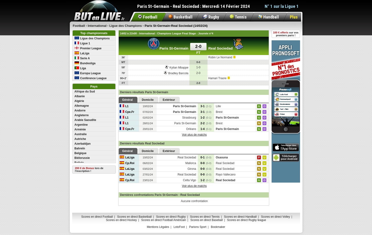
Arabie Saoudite (85, 120)
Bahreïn (80, 148)
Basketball (181, 16)
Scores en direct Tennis (205, 216)
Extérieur (169, 99)
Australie (81, 134)
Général (127, 99)
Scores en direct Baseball (206, 220)
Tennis (238, 16)
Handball (268, 16)
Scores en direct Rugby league (246, 220)
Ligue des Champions (92, 38)
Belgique (81, 153)
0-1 (206, 157)
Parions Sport (198, 227)
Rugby (210, 16)
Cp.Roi (127, 163)
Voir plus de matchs (194, 134)
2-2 (206, 123)
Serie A (82, 58)
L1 (124, 106)
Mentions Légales (158, 227)
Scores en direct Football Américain (163, 220)
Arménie (80, 129)
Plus (294, 16)
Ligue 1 (82, 43)
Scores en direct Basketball (134, 216)
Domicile (148, 99)
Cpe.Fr (127, 112)
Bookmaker (218, 227)
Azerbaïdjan (83, 143)
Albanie (80, 96)
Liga (80, 68)
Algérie (79, 101)
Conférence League (91, 78)
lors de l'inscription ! (89, 169)
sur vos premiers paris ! (285, 34)
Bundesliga (85, 63)
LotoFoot (179, 227)
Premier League (88, 48)
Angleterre (82, 115)
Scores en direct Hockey (121, 220)
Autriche (80, 139)
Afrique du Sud (85, 91)
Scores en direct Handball (240, 216)
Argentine (81, 124)
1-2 (206, 117)
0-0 (206, 163)
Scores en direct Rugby (171, 216)
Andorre (80, 110)
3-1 (206, 106)
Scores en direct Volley (275, 216)
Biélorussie (82, 158)
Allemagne (82, 105)
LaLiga (82, 53)
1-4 (206, 129)
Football (147, 16)
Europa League (88, 73)
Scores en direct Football (97, 216)
